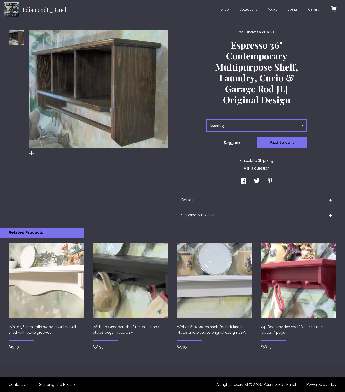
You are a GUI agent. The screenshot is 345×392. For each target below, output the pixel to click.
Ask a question (257, 168)
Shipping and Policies (57, 384)
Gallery (313, 9)
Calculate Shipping (256, 160)
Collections (248, 9)
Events (293, 9)
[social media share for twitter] (256, 181)
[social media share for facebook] (243, 181)
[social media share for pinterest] (270, 181)
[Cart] (333, 9)
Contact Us (19, 384)
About (272, 9)
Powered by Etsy (321, 384)
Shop (225, 9)
